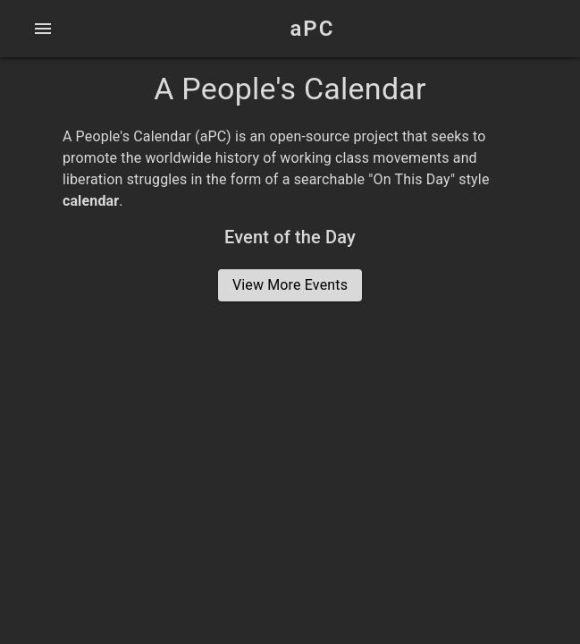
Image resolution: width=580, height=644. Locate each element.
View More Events (290, 284)
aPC (312, 28)
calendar (91, 200)
